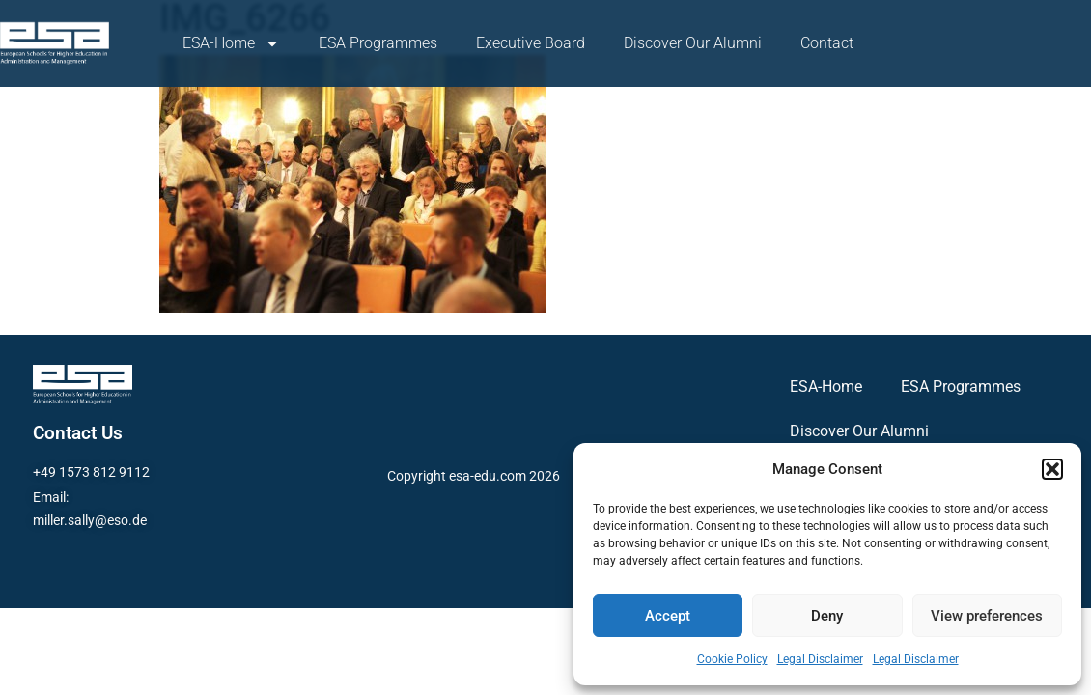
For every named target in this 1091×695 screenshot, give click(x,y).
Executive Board (530, 43)
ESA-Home (231, 43)
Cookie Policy (732, 659)
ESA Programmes (378, 43)
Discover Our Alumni (693, 43)
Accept (667, 616)
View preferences (987, 616)
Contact (826, 43)
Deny (827, 616)
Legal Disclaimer (820, 659)
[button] (1052, 469)
